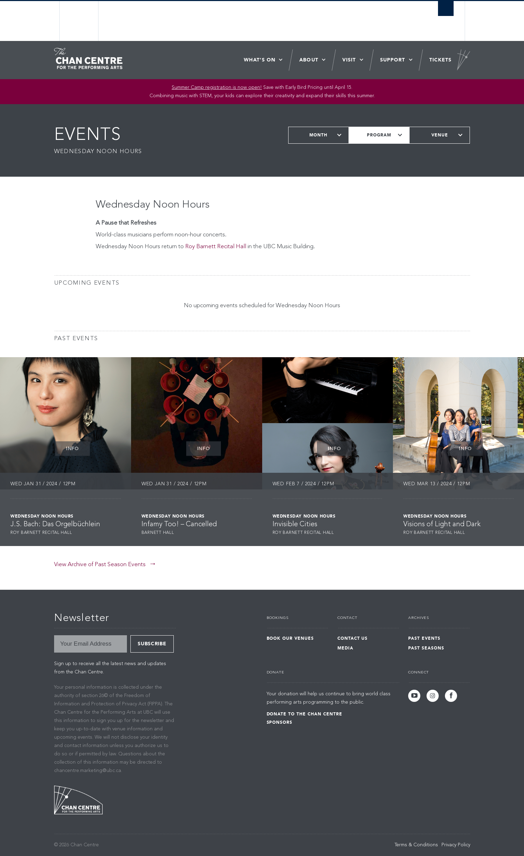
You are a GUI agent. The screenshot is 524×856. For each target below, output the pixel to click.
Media (345, 648)
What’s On (259, 60)
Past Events (424, 638)
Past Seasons (426, 648)
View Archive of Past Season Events (100, 565)
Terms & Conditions (416, 844)
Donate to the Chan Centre (304, 714)
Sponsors (280, 722)
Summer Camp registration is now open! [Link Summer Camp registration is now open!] (217, 87)
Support (392, 60)
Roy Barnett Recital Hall (215, 247)
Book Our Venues (290, 638)
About (308, 60)
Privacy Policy (455, 844)
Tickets (440, 60)
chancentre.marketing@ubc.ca (87, 770)
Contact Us (352, 638)
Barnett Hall (157, 533)
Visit (349, 60)
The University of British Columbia (79, 21)
